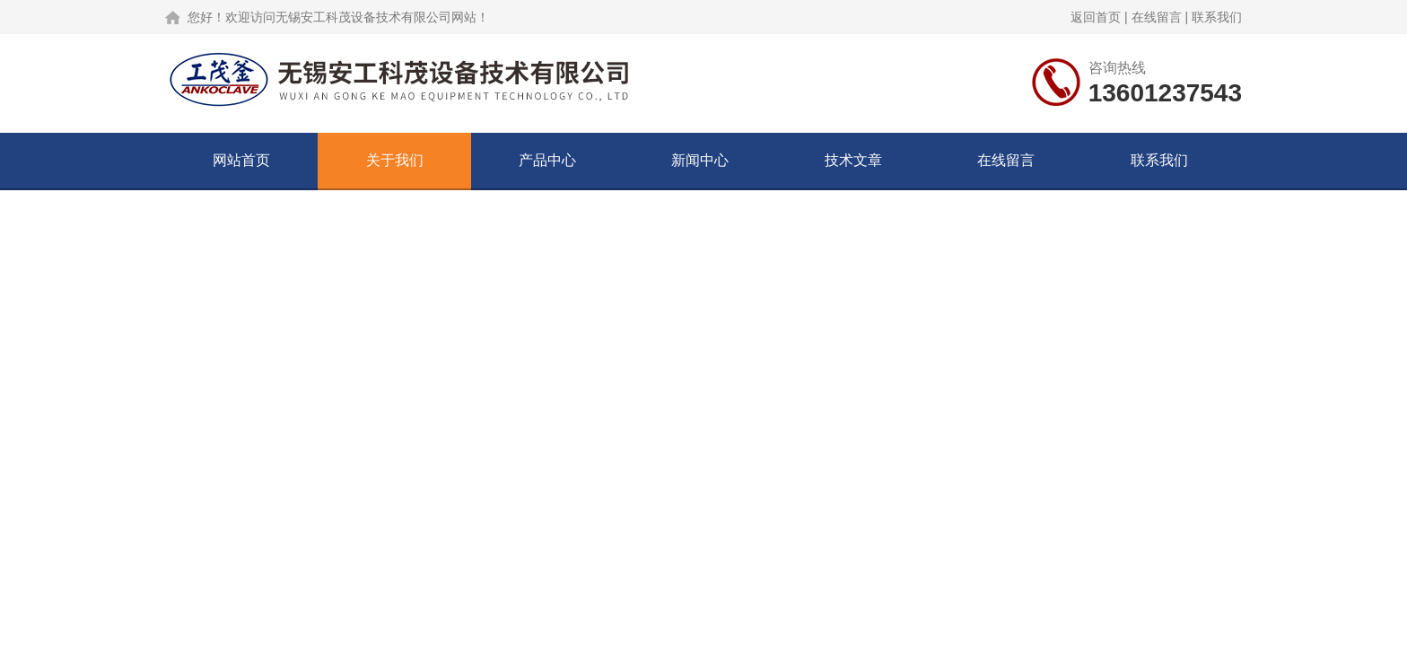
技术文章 (853, 160)
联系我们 (1217, 17)
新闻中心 (700, 160)
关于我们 (395, 160)
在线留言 (1157, 17)
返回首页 (1096, 17)
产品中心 (547, 160)
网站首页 (241, 160)
